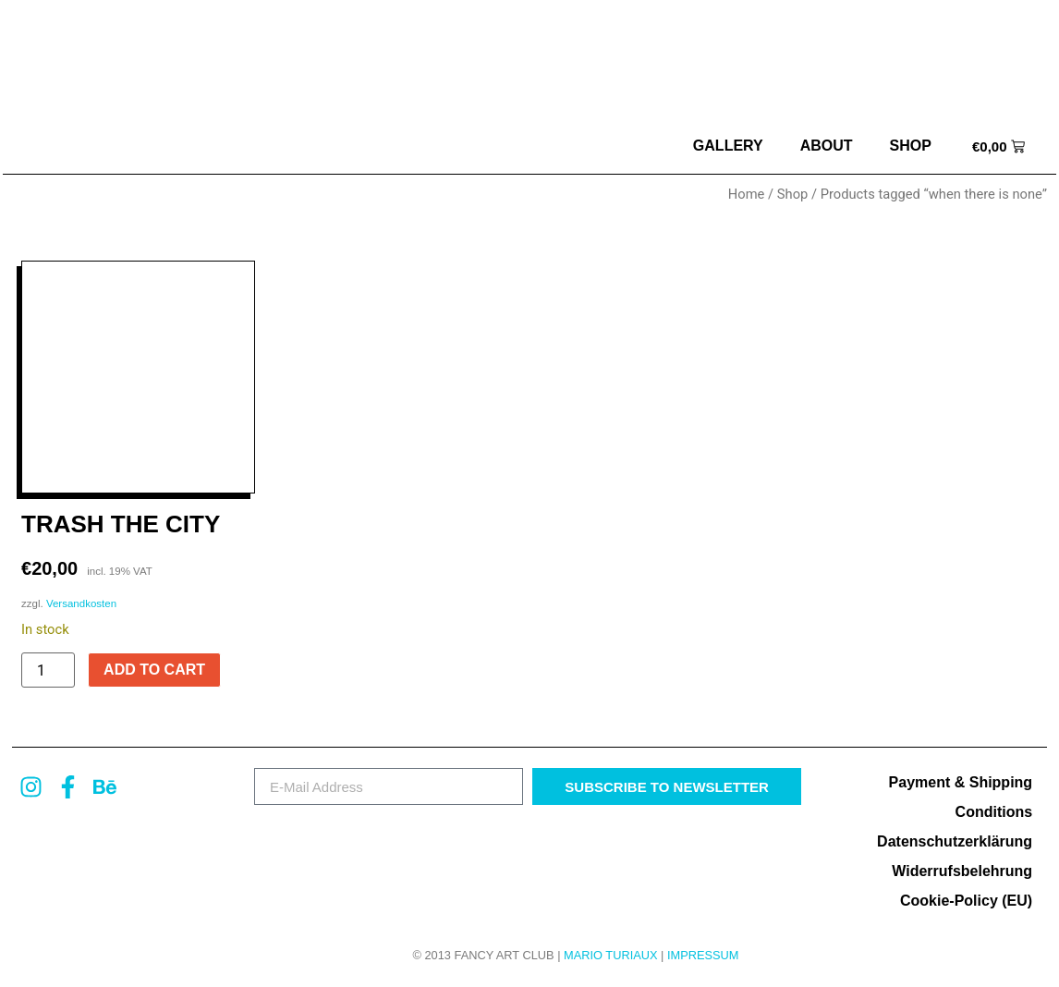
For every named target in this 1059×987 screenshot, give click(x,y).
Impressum (703, 955)
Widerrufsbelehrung (962, 871)
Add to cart (154, 669)
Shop (910, 145)
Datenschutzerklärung (954, 841)
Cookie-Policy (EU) (966, 900)
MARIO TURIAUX (610, 955)
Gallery (728, 145)
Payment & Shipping (961, 782)
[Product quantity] (48, 670)
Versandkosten (81, 603)
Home (746, 194)
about (826, 145)
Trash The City (120, 524)
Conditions (994, 812)
